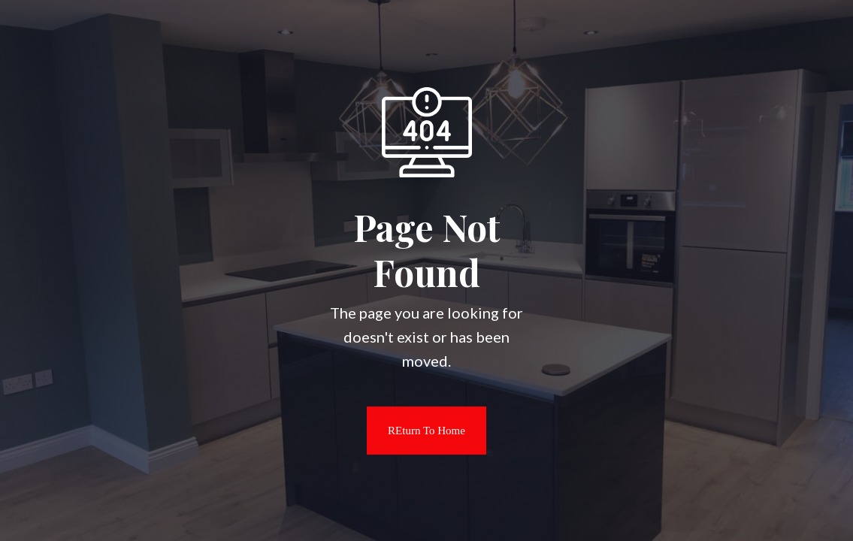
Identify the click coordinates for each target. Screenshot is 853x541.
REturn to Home (416, 431)
